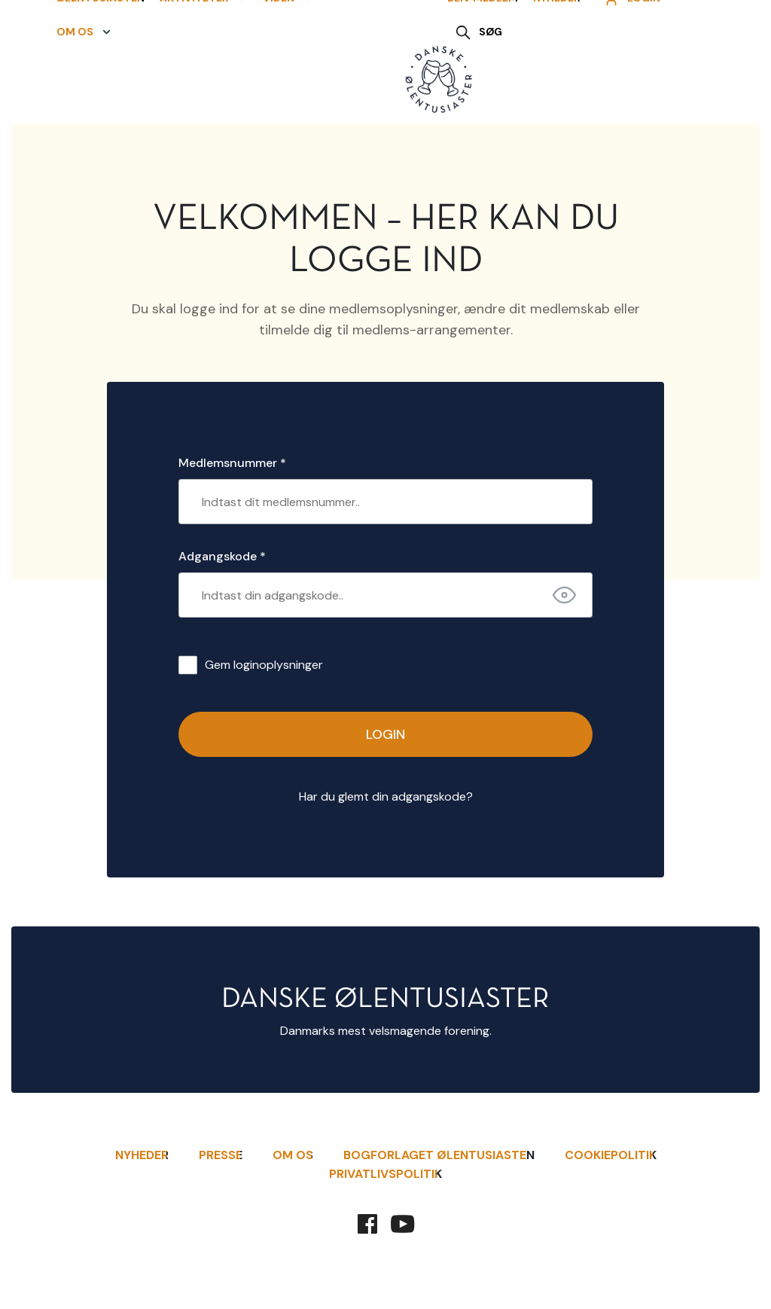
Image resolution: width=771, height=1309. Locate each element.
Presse (220, 1155)
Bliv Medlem (482, 63)
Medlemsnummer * (232, 463)
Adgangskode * (222, 556)
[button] (196, 64)
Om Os (293, 1155)
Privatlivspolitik (385, 1174)
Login (385, 734)
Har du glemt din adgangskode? (386, 796)
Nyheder (557, 63)
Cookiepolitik (611, 1155)
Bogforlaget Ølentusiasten (439, 1155)
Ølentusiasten (93, 63)
